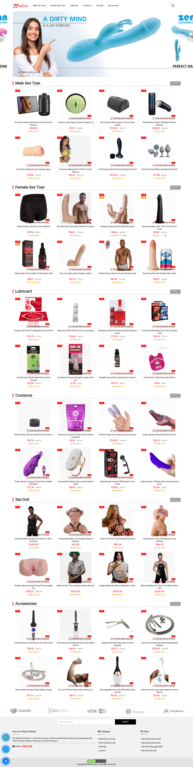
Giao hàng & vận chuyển (151, 739)
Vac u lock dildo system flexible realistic (75, 273)
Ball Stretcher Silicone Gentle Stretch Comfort (33, 435)
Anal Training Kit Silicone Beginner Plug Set (159, 169)
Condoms (23, 395)
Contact (102, 751)
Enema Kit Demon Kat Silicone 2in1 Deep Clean (33, 643)
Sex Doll (22, 499)
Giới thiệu (102, 747)
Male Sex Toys (27, 83)
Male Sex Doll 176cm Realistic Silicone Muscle (75, 586)
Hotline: (23, 746)
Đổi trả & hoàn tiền (149, 751)
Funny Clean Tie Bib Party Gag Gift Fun (159, 377)
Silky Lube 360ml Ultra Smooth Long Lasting (75, 330)
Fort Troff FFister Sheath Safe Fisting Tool (75, 690)
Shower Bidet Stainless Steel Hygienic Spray (33, 690)
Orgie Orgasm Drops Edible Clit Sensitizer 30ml (33, 273)
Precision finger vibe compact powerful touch (117, 435)
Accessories (26, 603)
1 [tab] (95, 74)
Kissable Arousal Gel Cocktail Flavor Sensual (117, 377)
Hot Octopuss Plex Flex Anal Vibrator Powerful (118, 169)
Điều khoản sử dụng (107, 739)
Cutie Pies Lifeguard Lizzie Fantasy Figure (33, 169)
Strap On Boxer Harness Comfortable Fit (33, 226)
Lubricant (23, 291)
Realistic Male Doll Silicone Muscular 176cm (117, 586)
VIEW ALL (175, 83)
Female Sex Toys (29, 187)
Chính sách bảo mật (107, 743)
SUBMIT (125, 722)
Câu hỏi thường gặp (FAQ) (152, 747)
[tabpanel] (96, 44)
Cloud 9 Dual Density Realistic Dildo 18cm (159, 273)
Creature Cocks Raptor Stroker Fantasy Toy (75, 122)
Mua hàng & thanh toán (151, 743)
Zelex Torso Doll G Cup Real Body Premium (117, 539)
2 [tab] (98, 74)
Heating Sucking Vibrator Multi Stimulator (118, 226)
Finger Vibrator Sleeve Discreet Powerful (159, 435)
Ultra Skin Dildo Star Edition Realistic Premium (75, 226)
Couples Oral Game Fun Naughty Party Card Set (33, 330)
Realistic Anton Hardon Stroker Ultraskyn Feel (117, 273)
